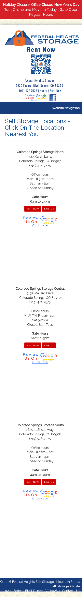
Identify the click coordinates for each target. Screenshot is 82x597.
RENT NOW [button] (32, 208)
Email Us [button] (49, 208)
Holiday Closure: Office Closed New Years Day (41, 5)
